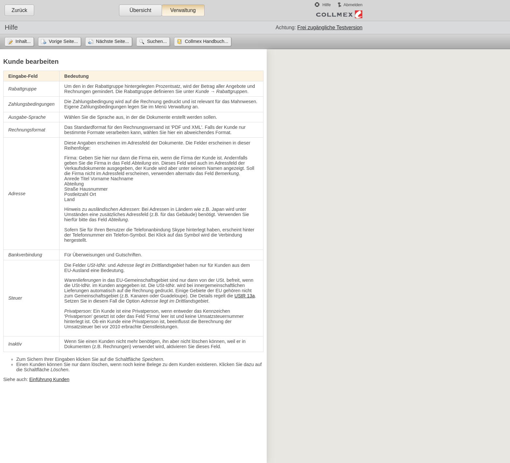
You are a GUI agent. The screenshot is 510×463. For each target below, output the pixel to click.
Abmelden (352, 4)
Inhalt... (23, 41)
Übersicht (140, 10)
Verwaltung (182, 10)
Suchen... (157, 41)
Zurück (19, 10)
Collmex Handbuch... (206, 41)
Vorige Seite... (63, 41)
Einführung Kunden (49, 379)
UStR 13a (245, 295)
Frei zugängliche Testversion (329, 27)
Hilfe (326, 4)
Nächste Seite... (112, 41)
